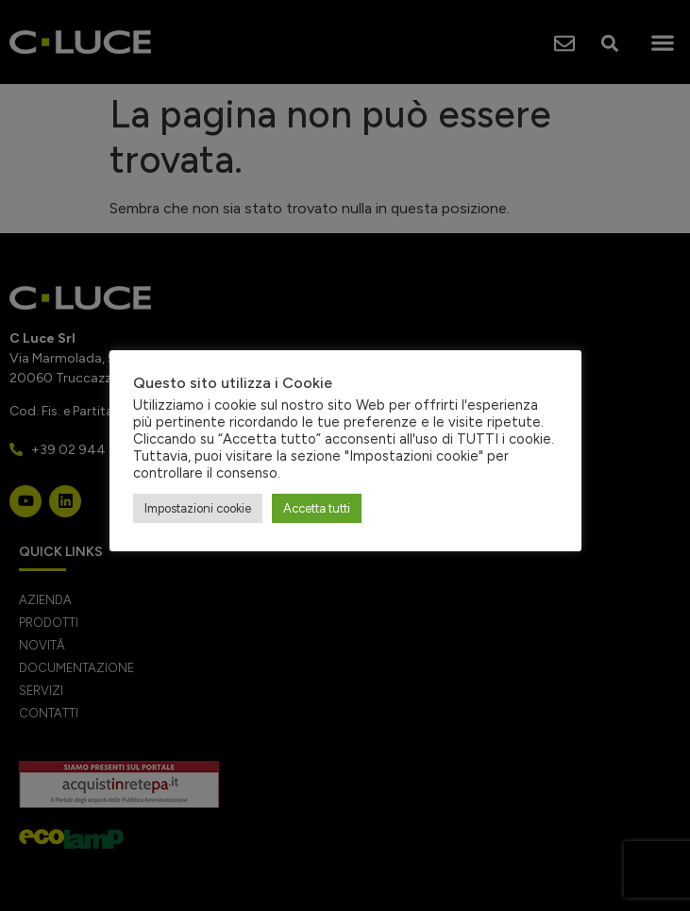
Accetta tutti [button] (316, 508)
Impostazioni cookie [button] (197, 508)
